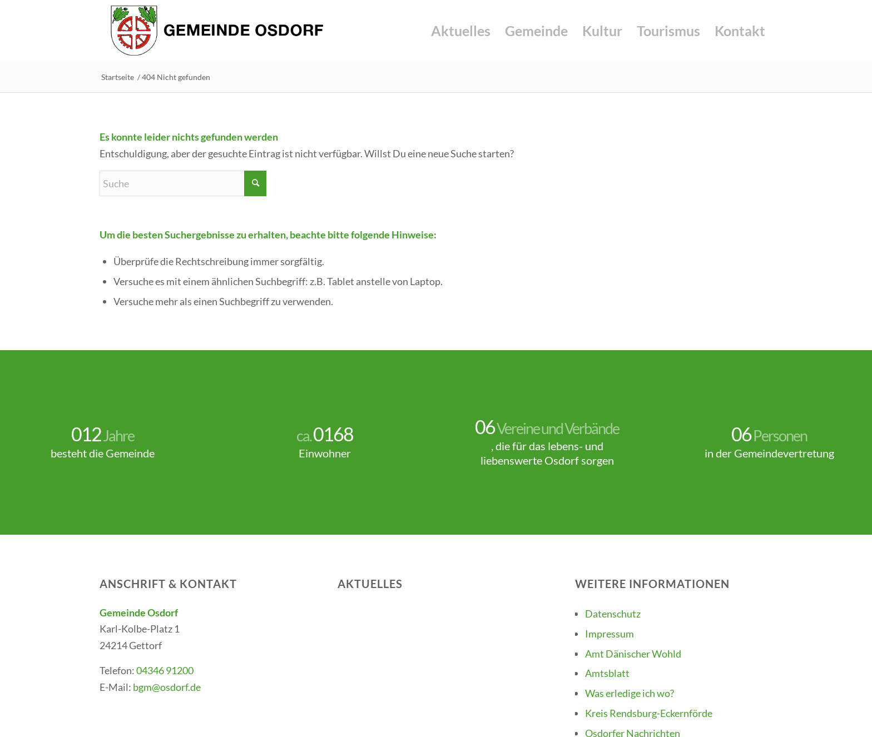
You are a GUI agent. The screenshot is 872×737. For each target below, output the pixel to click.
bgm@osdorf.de (167, 687)
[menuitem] (461, 30)
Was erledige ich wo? (629, 693)
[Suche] (183, 183)
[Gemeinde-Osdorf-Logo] (217, 30)
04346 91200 (165, 670)
